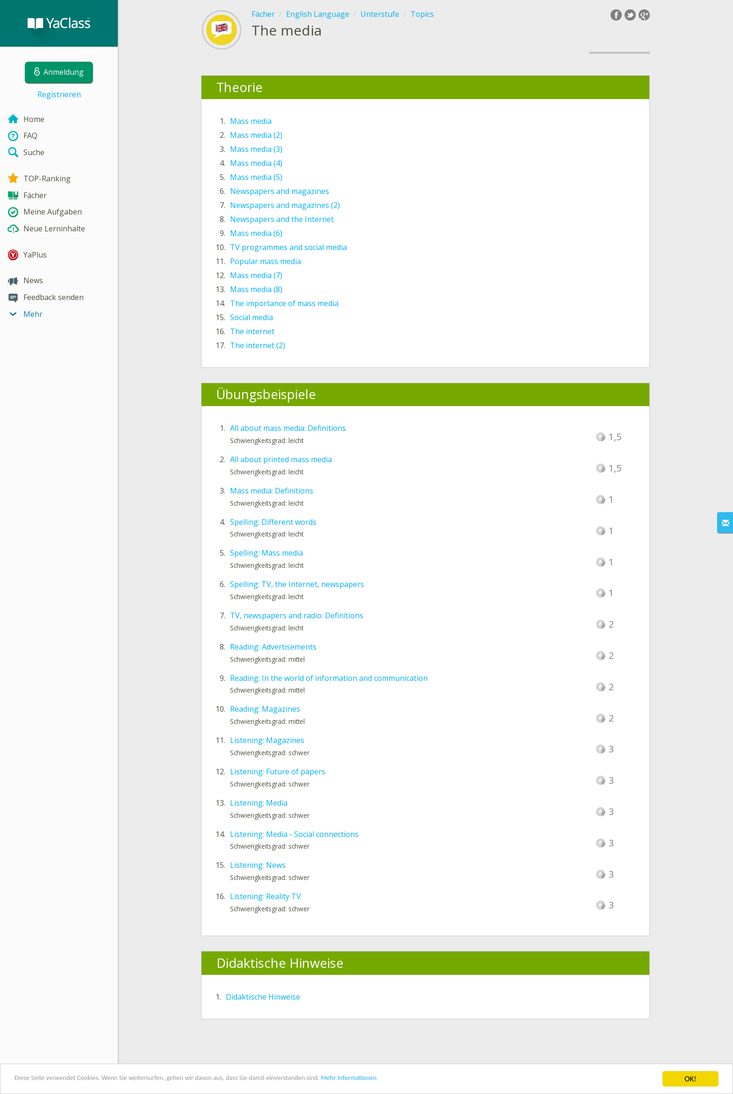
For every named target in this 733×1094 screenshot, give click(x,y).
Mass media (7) (256, 275)
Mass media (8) (256, 289)
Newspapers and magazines (279, 191)
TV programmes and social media (288, 247)
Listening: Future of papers (277, 771)
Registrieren (59, 94)
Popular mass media (265, 261)
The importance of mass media (284, 303)
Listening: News (258, 865)
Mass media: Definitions (271, 491)
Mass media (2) (256, 135)
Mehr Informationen (410, 1080)
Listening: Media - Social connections (294, 834)
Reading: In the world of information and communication (329, 678)
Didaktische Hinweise (263, 997)
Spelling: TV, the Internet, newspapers (297, 584)
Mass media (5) (256, 177)
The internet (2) (257, 345)
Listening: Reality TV (265, 896)
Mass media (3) (256, 149)
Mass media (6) (256, 233)
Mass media (251, 121)
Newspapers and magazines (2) (285, 205)
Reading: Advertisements (273, 647)
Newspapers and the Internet (282, 219)
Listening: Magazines (267, 740)
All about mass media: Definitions (288, 428)
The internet (252, 331)
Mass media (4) (256, 163)
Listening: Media (258, 803)
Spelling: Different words (273, 522)
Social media (251, 317)
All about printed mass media (281, 459)
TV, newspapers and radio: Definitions (296, 615)
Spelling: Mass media (266, 553)
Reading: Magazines (265, 709)
